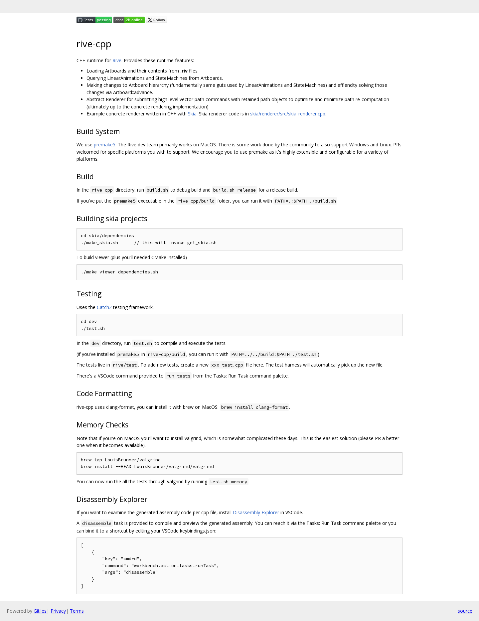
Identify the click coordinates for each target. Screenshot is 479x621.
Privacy (58, 611)
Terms (77, 611)
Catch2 (104, 307)
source (465, 611)
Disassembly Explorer (256, 512)
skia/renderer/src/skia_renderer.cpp (287, 113)
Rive (116, 60)
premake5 (104, 144)
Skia (192, 113)
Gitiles (40, 611)
